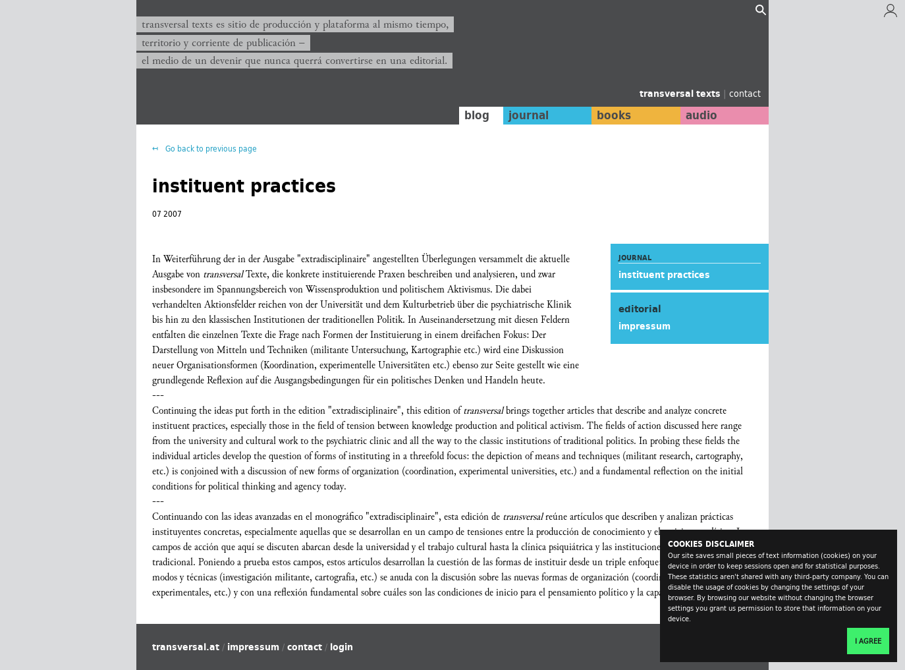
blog (476, 115)
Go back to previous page (210, 148)
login (341, 647)
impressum (644, 326)
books (614, 115)
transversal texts (681, 93)
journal (528, 115)
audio (701, 115)
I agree (868, 641)
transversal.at (185, 647)
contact (745, 93)
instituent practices (664, 274)
